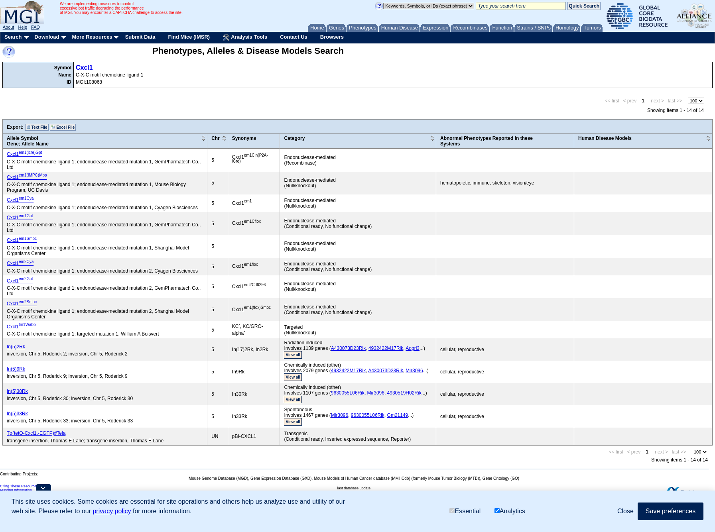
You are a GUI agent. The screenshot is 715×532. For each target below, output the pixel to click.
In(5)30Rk (17, 391)
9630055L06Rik (347, 393)
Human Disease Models (605, 138)
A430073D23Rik (348, 348)
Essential (465, 511)
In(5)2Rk (16, 346)
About (8, 27)
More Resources (92, 37)
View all (293, 355)
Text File (36, 127)
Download (46, 37)
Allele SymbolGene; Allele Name (28, 141)
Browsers (332, 37)
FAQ (35, 27)
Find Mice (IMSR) (189, 37)
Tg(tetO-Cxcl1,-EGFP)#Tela (36, 433)
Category (294, 138)
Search (13, 37)
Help (22, 27)
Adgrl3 (413, 348)
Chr (215, 138)
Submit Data (140, 37)
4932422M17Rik (385, 348)
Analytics (509, 511)
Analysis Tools (245, 37)
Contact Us (293, 37)
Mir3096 (414, 370)
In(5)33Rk (17, 413)
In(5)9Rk (16, 369)
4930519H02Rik (404, 393)
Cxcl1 (84, 67)
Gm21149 (397, 415)
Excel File (63, 127)
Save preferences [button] (670, 511)
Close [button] (625, 511)
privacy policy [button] (112, 511)
